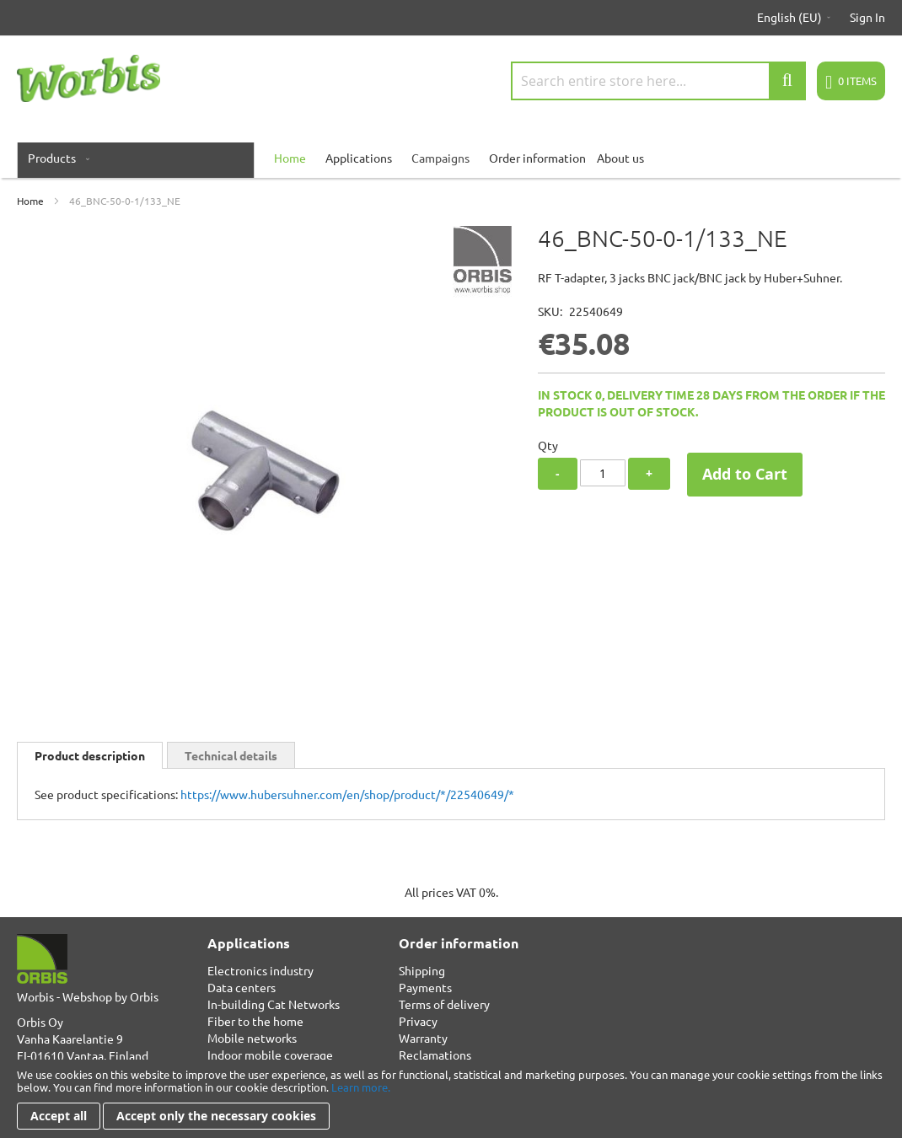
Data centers (241, 987)
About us (620, 157)
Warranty (423, 1037)
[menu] (451, 157)
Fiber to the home (255, 1020)
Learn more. (360, 1087)
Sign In (867, 16)
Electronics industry (260, 970)
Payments (425, 987)
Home (30, 200)
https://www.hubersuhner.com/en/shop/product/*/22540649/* (347, 794)
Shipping (422, 970)
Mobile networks (252, 1037)
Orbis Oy (40, 1021)
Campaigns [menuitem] (440, 157)
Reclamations (435, 1054)
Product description (90, 755)
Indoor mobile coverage (270, 1054)
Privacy (418, 1020)
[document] (451, 1099)
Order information (537, 157)
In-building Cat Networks (273, 1004)
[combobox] (658, 81)
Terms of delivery (444, 1004)
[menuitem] (55, 157)
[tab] (90, 755)
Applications (358, 157)
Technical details (231, 755)
